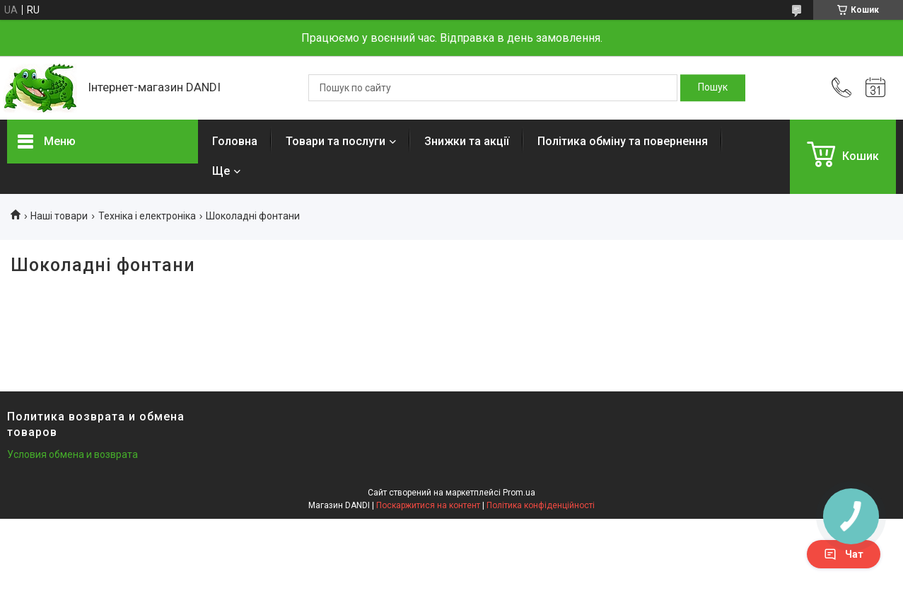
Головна (234, 141)
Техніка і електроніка (147, 216)
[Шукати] (712, 87)
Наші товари (59, 216)
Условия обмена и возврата (72, 454)
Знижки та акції (466, 141)
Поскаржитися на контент (428, 505)
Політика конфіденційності (541, 505)
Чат (843, 554)
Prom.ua (519, 493)
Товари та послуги (335, 141)
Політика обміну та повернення (622, 141)
